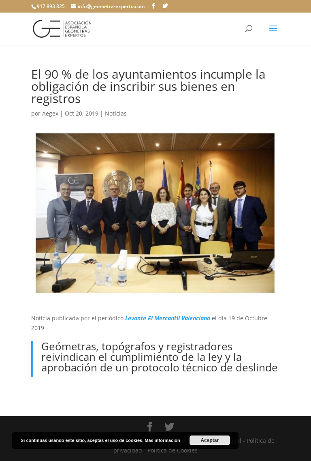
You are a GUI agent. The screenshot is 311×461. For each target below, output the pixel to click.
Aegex (50, 113)
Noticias (116, 113)
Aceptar (209, 440)
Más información (162, 440)
